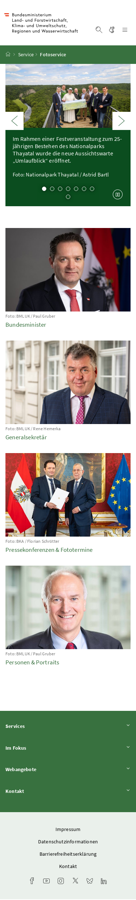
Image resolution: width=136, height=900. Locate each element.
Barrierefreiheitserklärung (68, 854)
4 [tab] (68, 190)
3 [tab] (60, 190)
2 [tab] (52, 190)
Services (68, 727)
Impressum (68, 830)
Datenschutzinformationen (68, 842)
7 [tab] (92, 190)
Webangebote (68, 770)
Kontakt (68, 792)
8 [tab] (68, 198)
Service (26, 55)
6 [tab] (84, 190)
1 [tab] (44, 190)
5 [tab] (76, 190)
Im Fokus (68, 748)
